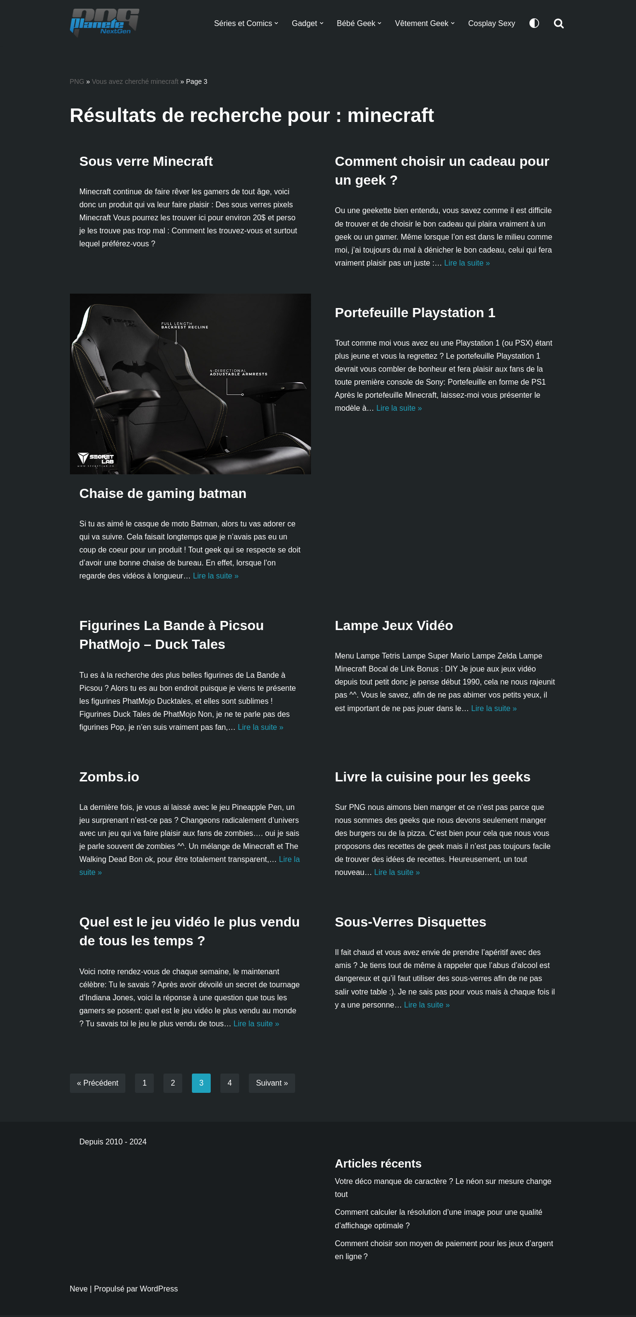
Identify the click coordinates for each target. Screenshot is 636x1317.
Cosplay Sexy (491, 23)
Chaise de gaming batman (163, 493)
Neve (79, 1291)
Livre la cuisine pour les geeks (433, 777)
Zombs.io (109, 777)
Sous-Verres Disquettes (411, 923)
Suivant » (272, 1085)
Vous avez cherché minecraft (135, 81)
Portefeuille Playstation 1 (415, 313)
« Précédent (98, 1085)
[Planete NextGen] (107, 23)
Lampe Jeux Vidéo (394, 626)
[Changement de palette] (534, 23)
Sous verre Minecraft (146, 161)
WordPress (159, 1291)
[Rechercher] (559, 23)
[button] (276, 23)
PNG (77, 81)
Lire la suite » (467, 263)
